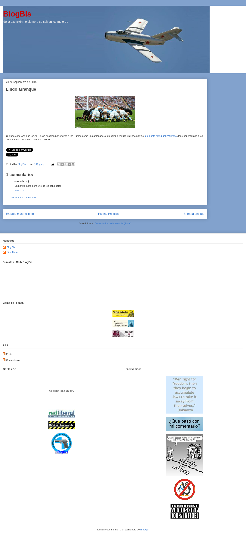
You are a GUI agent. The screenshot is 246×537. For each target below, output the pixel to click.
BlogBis (17, 14)
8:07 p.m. (19, 190)
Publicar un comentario (23, 197)
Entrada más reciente (20, 213)
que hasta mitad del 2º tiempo (160, 136)
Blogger (144, 529)
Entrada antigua (194, 213)
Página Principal (108, 213)
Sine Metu (12, 252)
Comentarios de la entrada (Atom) (112, 223)
